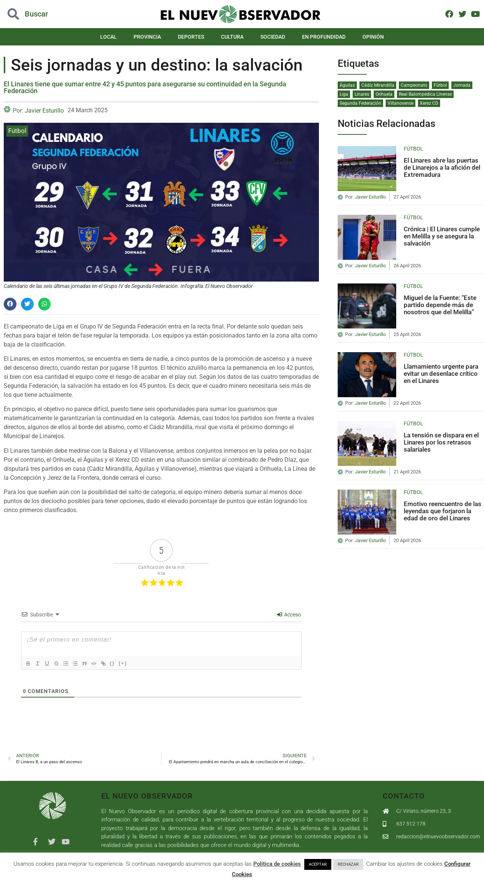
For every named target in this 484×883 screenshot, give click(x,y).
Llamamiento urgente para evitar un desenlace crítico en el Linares (441, 373)
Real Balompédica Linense (425, 94)
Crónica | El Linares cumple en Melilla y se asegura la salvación (442, 236)
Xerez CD (429, 103)
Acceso (289, 615)
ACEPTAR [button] (318, 864)
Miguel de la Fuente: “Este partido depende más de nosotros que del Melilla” (440, 304)
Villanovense (400, 103)
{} (122, 663)
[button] (10, 304)
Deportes (191, 37)
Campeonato (414, 85)
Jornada (461, 85)
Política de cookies (277, 863)
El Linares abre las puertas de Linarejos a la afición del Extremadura (442, 167)
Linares (362, 94)
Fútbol (17, 130)
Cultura (232, 37)
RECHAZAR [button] (348, 864)
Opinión (373, 37)
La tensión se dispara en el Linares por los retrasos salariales (441, 442)
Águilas (347, 85)
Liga (344, 94)
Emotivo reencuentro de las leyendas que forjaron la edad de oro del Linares (442, 510)
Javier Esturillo (44, 110)
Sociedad (272, 37)
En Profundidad (324, 37)
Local (108, 37)
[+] (133, 663)
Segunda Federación (360, 103)
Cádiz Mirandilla (377, 85)
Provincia (147, 37)
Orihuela (384, 94)
